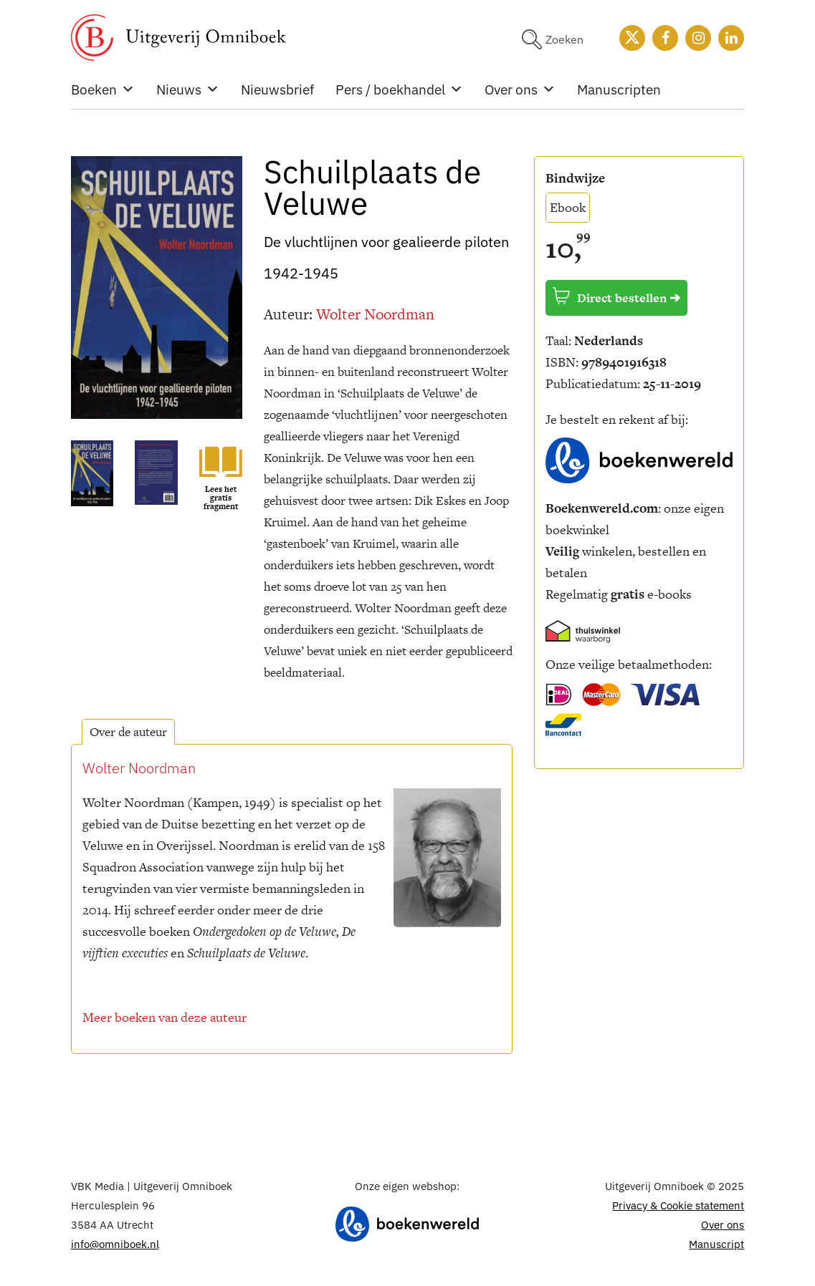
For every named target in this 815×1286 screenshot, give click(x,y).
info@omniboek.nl (115, 1244)
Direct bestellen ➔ (616, 296)
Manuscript (716, 1244)
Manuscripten (619, 89)
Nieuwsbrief (277, 89)
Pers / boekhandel (399, 89)
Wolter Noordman (375, 314)
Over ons (520, 89)
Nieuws (187, 89)
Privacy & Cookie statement (678, 1205)
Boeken (103, 89)
